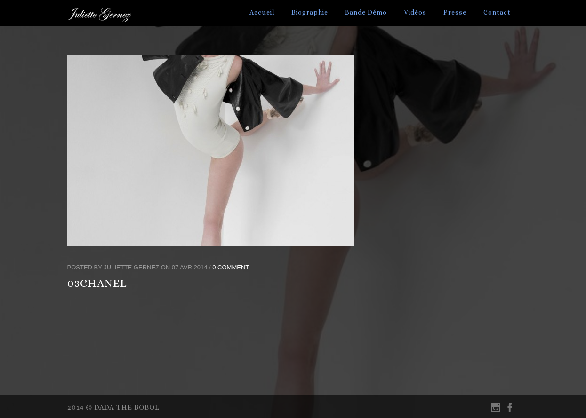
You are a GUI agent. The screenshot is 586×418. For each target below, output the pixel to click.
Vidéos (415, 12)
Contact (497, 12)
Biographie (309, 12)
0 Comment (230, 267)
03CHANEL (97, 283)
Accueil (261, 12)
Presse (454, 12)
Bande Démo (366, 12)
